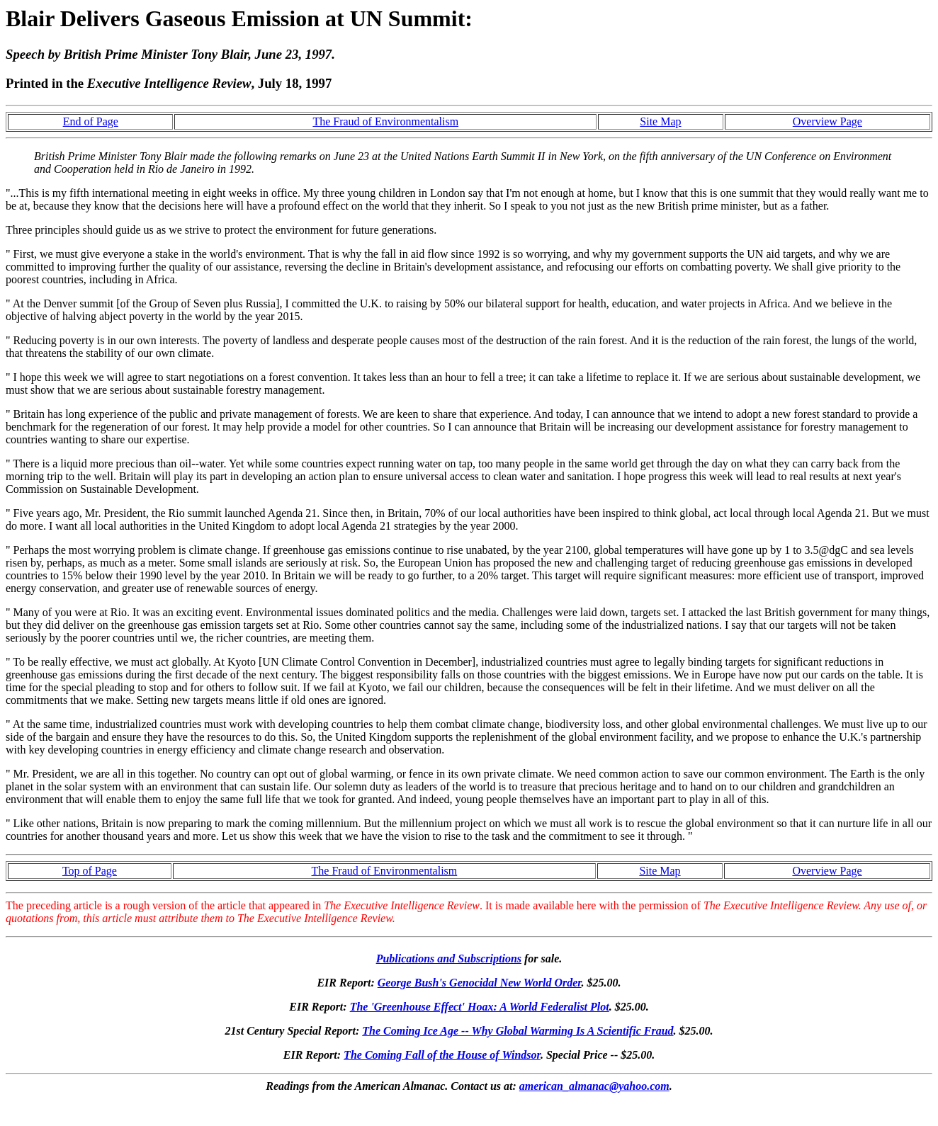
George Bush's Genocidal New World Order (480, 983)
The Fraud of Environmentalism (385, 121)
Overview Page (827, 121)
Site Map (660, 121)
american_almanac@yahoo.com (594, 1086)
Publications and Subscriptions (448, 958)
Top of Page (89, 871)
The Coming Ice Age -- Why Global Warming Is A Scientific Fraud (517, 1031)
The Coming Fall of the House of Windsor (442, 1055)
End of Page (90, 121)
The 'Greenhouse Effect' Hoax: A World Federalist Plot (479, 1007)
